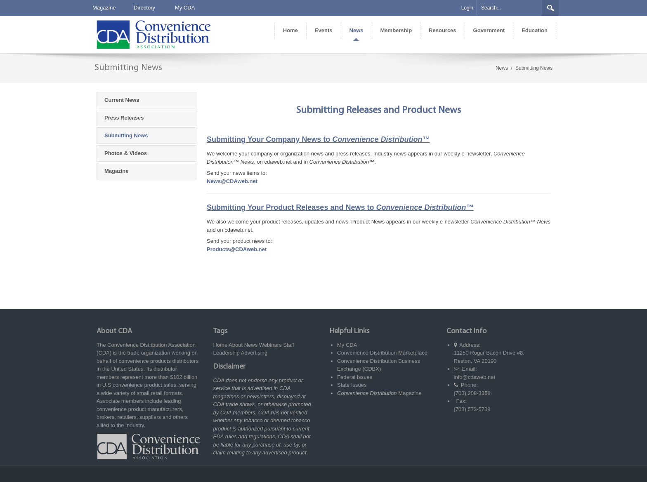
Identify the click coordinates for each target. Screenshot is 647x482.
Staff (288, 345)
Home (220, 345)
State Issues (352, 385)
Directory (144, 8)
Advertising (254, 353)
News (251, 345)
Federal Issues (354, 377)
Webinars (270, 345)
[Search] (510, 8)
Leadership (226, 353)
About (236, 345)
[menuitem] (290, 30)
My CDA (185, 8)
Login (467, 8)
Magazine (104, 8)
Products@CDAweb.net (237, 249)
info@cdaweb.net (475, 377)
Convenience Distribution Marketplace (382, 353)
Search (550, 8)
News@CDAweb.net (232, 181)
